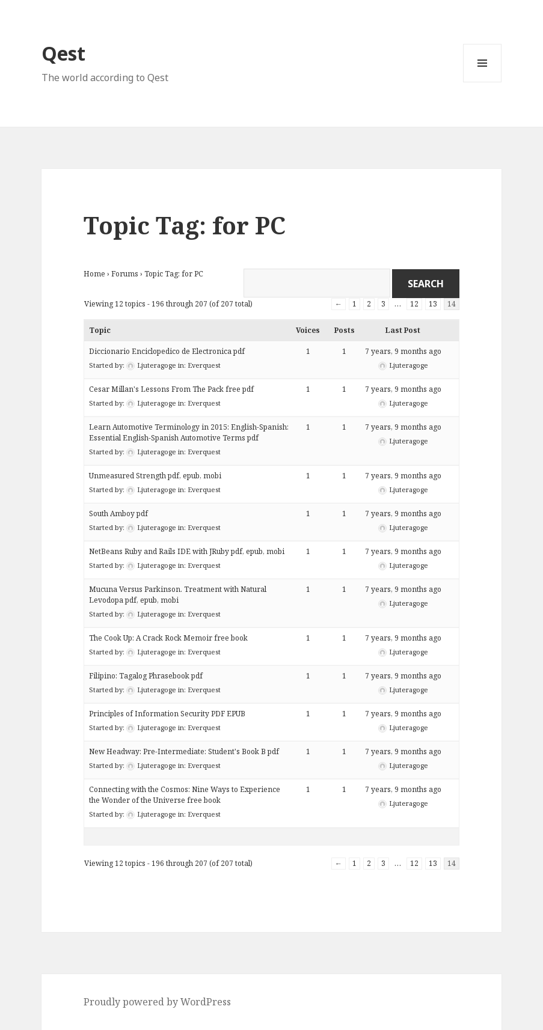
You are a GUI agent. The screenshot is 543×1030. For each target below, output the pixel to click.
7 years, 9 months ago (403, 351)
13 (433, 304)
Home (94, 274)
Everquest (204, 365)
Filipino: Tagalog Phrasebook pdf (146, 676)
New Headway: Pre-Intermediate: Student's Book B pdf (184, 751)
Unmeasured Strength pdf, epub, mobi (155, 476)
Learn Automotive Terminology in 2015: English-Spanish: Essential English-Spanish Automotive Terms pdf (189, 432)
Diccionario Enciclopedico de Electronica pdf (167, 351)
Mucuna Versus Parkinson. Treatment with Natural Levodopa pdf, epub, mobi (177, 594)
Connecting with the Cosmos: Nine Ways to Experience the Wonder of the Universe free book (184, 794)
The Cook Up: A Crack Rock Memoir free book (168, 638)
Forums (124, 274)
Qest (63, 53)
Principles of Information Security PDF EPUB (167, 714)
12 (414, 304)
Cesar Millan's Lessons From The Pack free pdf (171, 389)
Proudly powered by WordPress (157, 1001)
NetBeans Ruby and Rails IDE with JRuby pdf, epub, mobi (186, 551)
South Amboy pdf (118, 513)
